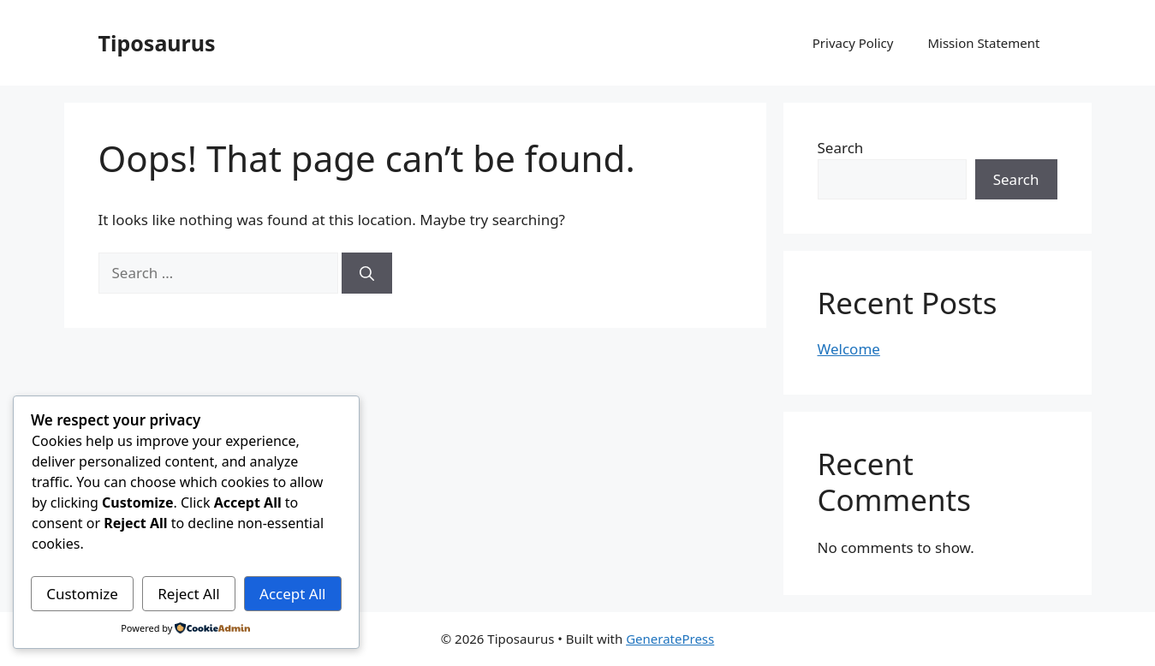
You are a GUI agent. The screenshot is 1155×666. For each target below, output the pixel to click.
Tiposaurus (157, 42)
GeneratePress (670, 638)
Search (841, 148)
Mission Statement (983, 42)
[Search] (367, 273)
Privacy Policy (853, 42)
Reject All (189, 594)
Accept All (292, 594)
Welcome (849, 349)
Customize (82, 594)
